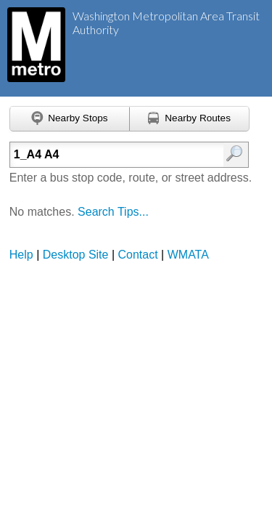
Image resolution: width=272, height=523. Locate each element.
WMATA (188, 254)
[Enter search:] (113, 154)
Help (21, 254)
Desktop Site (76, 254)
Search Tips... (113, 212)
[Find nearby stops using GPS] (69, 119)
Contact (138, 254)
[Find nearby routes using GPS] (190, 119)
